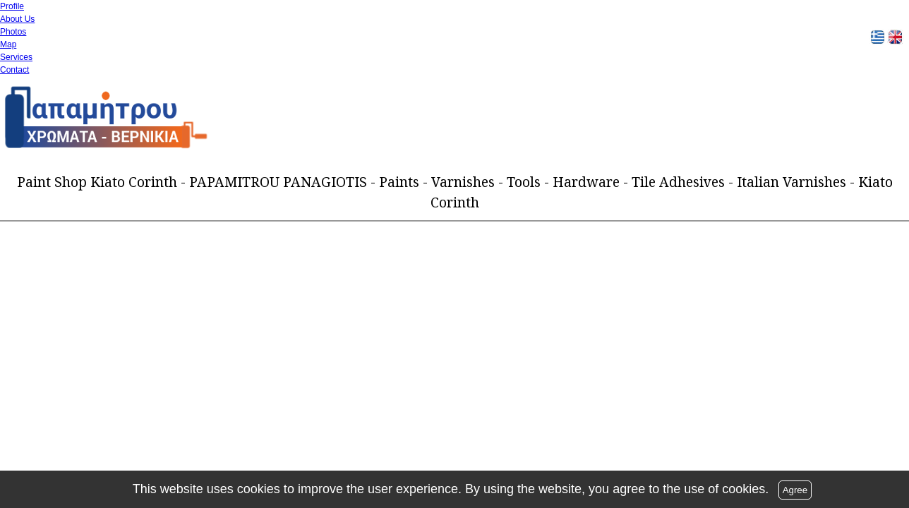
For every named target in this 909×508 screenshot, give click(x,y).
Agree (795, 490)
